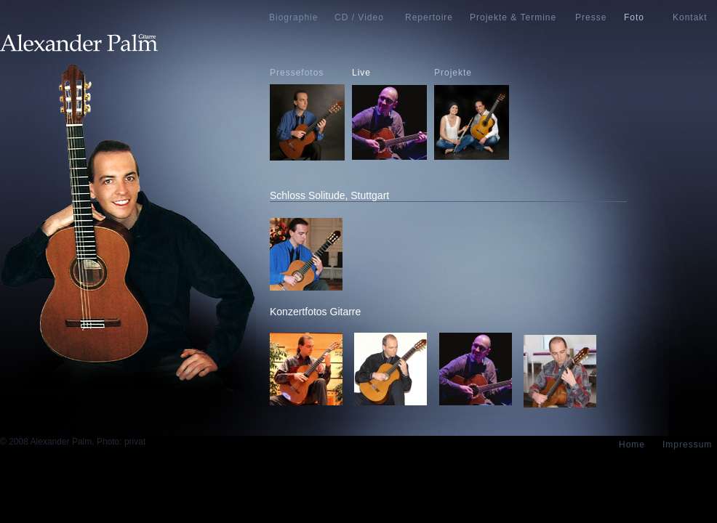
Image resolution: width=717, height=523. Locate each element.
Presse (590, 17)
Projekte (453, 73)
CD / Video (359, 17)
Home (632, 444)
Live (361, 73)
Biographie (293, 17)
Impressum (687, 444)
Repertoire (429, 17)
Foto (634, 17)
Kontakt (690, 17)
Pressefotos (297, 73)
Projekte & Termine (513, 17)
